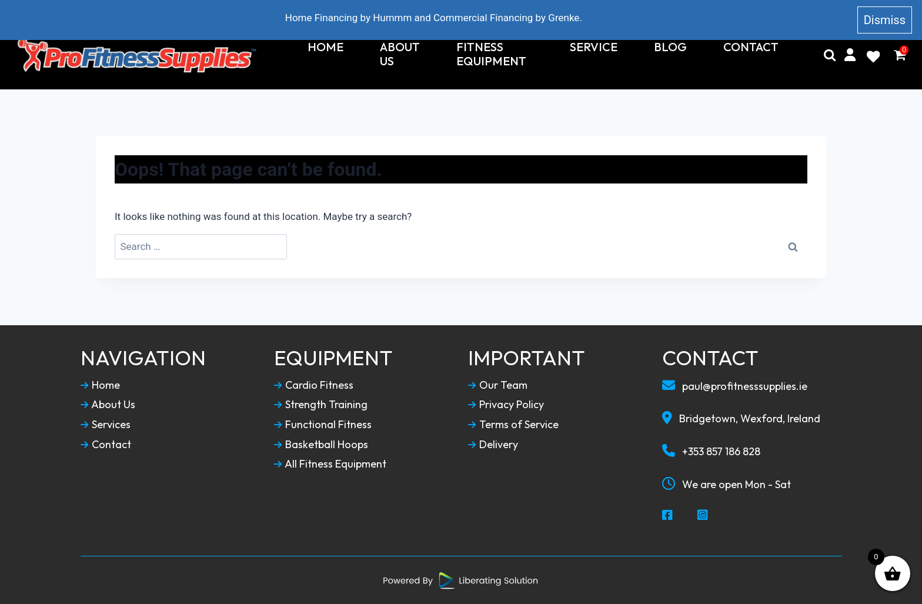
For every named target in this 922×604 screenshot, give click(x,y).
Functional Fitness (323, 424)
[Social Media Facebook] (668, 515)
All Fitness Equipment (330, 464)
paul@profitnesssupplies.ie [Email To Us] (734, 386)
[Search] (830, 55)
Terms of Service (513, 424)
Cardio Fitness (313, 385)
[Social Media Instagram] (703, 515)
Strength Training (321, 404)
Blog (670, 47)
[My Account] (850, 55)
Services (106, 424)
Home (325, 47)
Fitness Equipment (491, 54)
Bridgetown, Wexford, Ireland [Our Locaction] (741, 418)
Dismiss (885, 20)
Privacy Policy (506, 404)
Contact (751, 47)
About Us (400, 54)
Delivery (493, 444)
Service (593, 47)
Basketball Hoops (321, 444)
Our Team (497, 385)
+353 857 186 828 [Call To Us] (711, 451)
